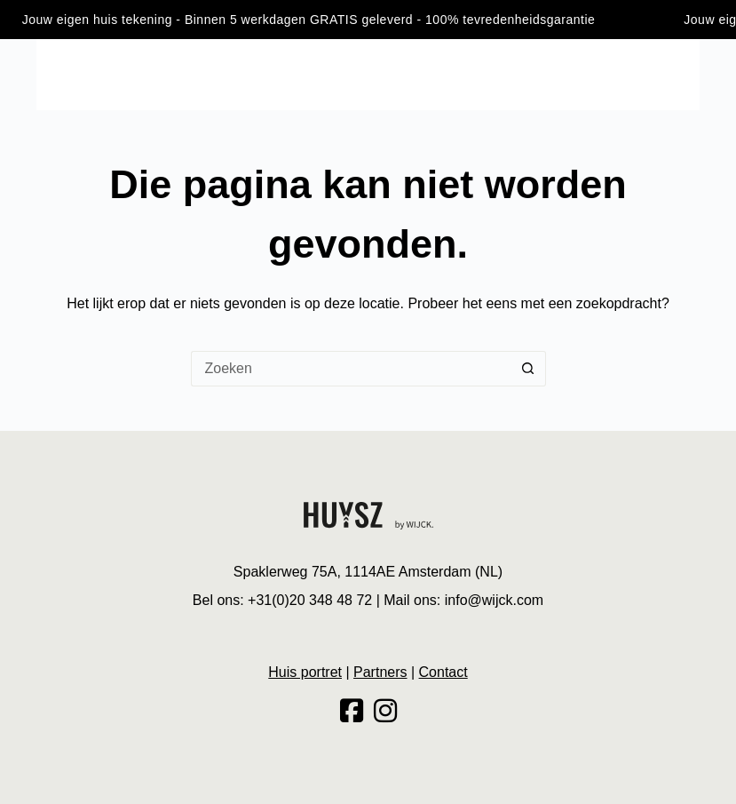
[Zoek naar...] (350, 368)
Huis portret (305, 672)
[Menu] (44, 75)
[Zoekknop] (528, 368)
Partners (380, 672)
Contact (443, 672)
